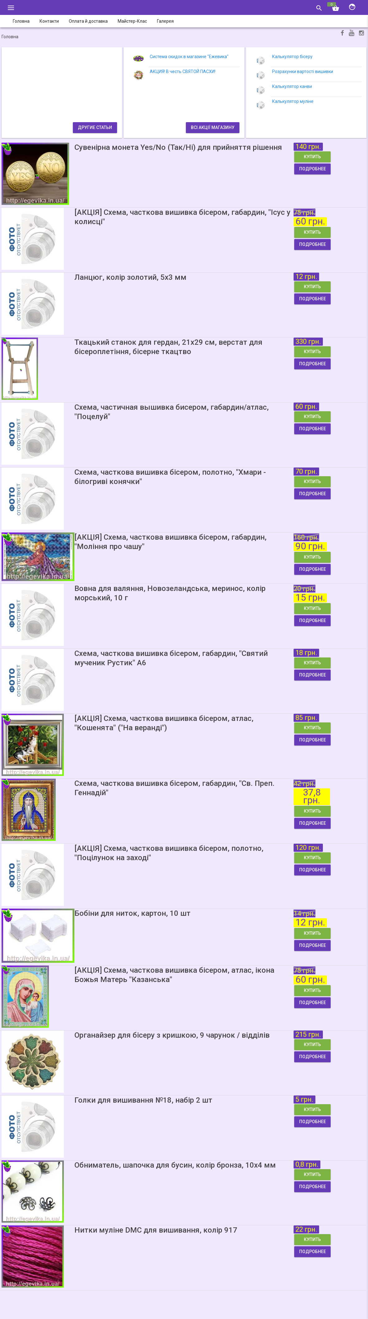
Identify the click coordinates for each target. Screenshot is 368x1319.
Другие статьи (95, 127)
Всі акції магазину (212, 127)
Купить (312, 156)
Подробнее (312, 168)
